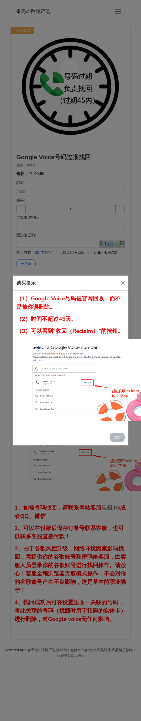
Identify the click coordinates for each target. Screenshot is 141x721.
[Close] (123, 282)
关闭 (117, 437)
